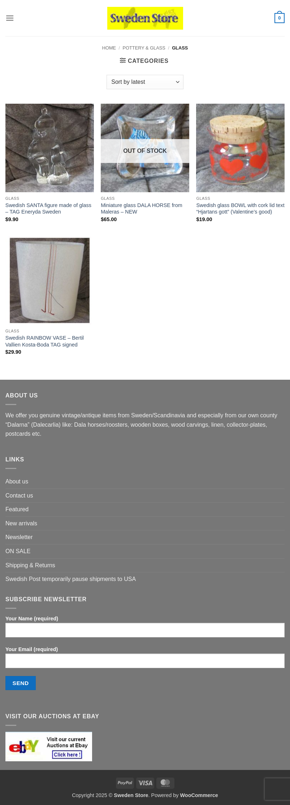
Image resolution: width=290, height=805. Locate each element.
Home (109, 48)
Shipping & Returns (30, 565)
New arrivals (21, 523)
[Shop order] (145, 82)
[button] (9, 18)
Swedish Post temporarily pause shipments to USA (70, 579)
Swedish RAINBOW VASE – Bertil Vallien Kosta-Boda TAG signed (44, 341)
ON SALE (17, 551)
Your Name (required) (145, 629)
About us (16, 481)
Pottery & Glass (144, 48)
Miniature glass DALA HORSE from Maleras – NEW (141, 208)
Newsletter (19, 537)
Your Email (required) (145, 660)
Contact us (19, 495)
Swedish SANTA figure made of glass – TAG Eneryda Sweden (48, 208)
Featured (17, 509)
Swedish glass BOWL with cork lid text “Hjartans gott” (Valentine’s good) (240, 208)
